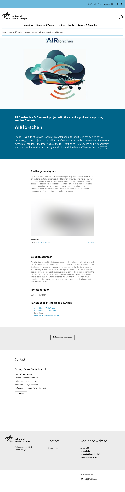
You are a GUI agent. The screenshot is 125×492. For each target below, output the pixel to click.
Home (4, 32)
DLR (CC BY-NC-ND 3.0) (43, 242)
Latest (62, 25)
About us (28, 25)
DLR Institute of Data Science (44, 308)
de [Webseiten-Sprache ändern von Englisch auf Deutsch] (118, 4)
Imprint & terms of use (89, 457)
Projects (27, 32)
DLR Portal (92, 4)
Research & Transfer (45, 25)
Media (71, 25)
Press (100, 4)
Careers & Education (87, 25)
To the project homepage (62, 337)
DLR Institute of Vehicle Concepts (46, 310)
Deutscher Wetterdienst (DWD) (45, 315)
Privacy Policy (86, 451)
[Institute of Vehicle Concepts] (14, 15)
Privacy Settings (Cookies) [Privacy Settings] (90, 454)
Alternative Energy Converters (42, 32)
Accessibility (109, 4)
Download (91, 242)
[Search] (121, 17)
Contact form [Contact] (53, 448)
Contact (21, 393)
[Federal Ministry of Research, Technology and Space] (90, 486)
